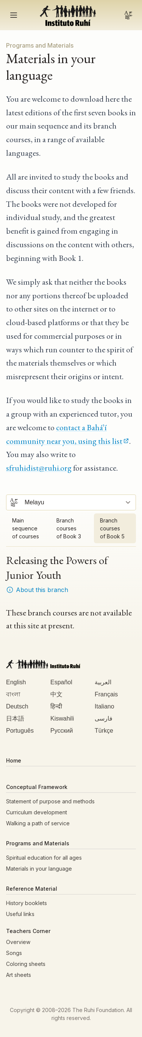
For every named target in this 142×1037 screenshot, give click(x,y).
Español (61, 682)
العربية (103, 682)
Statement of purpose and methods (50, 801)
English (16, 682)
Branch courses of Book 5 (112, 528)
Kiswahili (62, 718)
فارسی (103, 718)
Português (20, 730)
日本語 (15, 718)
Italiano (104, 706)
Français (106, 694)
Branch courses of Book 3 (68, 528)
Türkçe (104, 730)
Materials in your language (39, 868)
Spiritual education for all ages (44, 857)
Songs (14, 953)
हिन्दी (56, 706)
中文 (56, 694)
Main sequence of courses (25, 528)
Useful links (20, 914)
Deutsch (17, 706)
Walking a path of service (38, 823)
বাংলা (13, 694)
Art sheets (18, 975)
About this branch (37, 590)
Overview (18, 942)
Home (13, 760)
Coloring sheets (25, 964)
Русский (61, 730)
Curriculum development (36, 812)
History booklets (26, 903)
